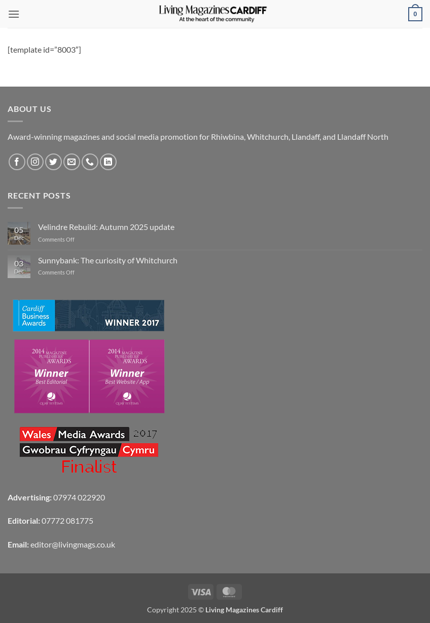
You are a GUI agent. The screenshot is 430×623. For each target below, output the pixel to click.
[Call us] (90, 161)
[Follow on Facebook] (17, 161)
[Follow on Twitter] (53, 161)
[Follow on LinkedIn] (108, 161)
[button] (14, 14)
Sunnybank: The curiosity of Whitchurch (107, 260)
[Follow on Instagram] (35, 161)
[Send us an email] (71, 161)
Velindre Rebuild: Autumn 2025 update (106, 226)
